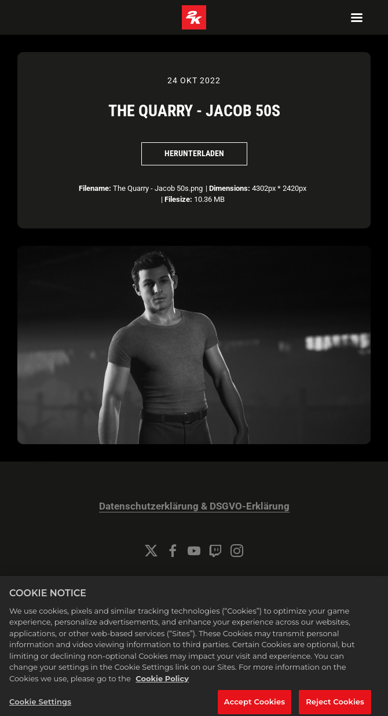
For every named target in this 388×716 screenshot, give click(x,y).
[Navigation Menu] (357, 17)
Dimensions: (229, 188)
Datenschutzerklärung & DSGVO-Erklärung (194, 506)
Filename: (95, 188)
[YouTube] (194, 550)
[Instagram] (236, 550)
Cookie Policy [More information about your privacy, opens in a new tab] (162, 690)
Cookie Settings (194, 582)
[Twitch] (215, 550)
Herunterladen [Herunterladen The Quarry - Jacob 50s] (194, 153)
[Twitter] (151, 550)
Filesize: (178, 199)
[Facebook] (172, 550)
